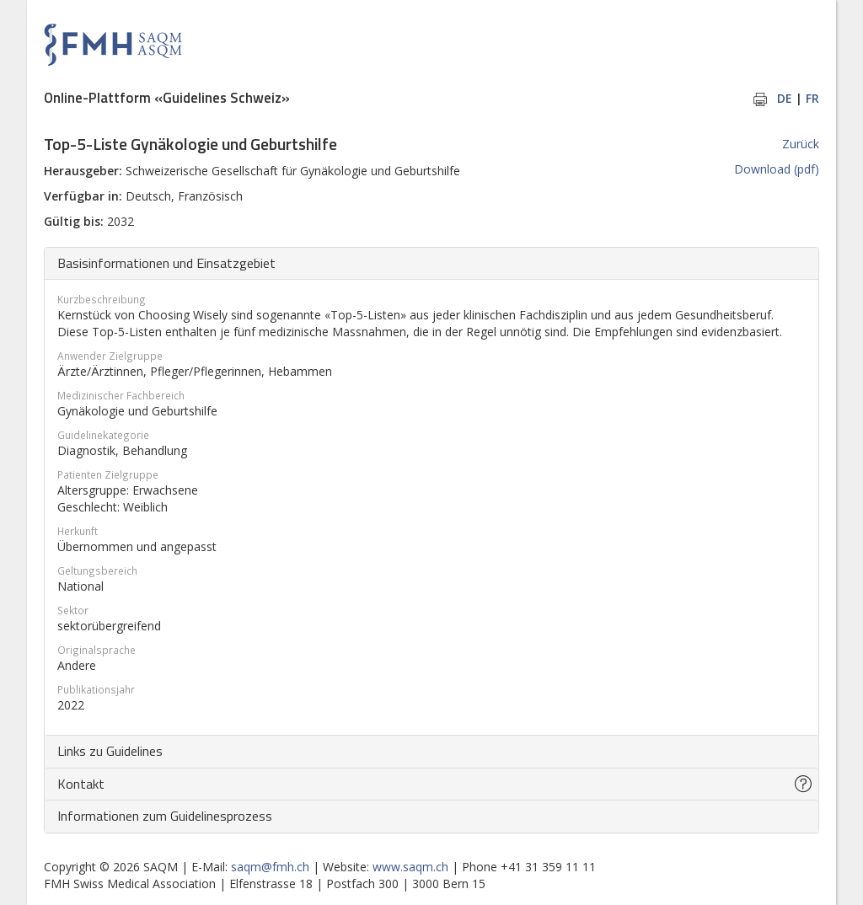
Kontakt (81, 784)
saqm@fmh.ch (270, 867)
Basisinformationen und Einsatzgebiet (166, 263)
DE (784, 98)
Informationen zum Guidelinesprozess (164, 816)
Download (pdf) (776, 169)
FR (812, 98)
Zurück (800, 144)
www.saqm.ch (410, 867)
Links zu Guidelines (110, 751)
